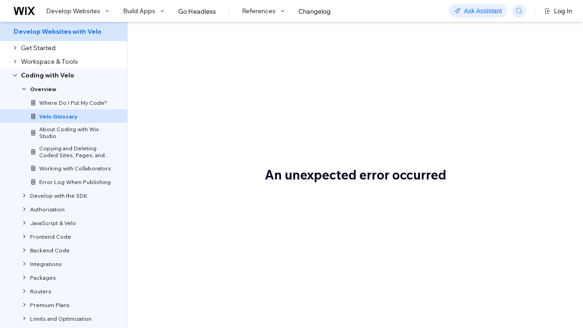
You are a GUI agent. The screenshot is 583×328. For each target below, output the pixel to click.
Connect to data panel (504, 190)
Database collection (501, 245)
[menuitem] (63, 31)
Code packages (495, 163)
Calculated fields (496, 149)
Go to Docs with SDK (466, 33)
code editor (331, 228)
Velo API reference (239, 154)
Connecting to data (500, 204)
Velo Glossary (197, 75)
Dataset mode (493, 272)
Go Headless (197, 11)
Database (486, 231)
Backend (485, 122)
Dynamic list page (498, 299)
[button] (184, 107)
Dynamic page (494, 313)
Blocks (481, 135)
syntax (192, 216)
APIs (290, 263)
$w (476, 94)
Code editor (489, 176)
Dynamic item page (501, 286)
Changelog (314, 11)
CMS (479, 217)
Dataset (484, 258)
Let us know (169, 132)
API (477, 108)
